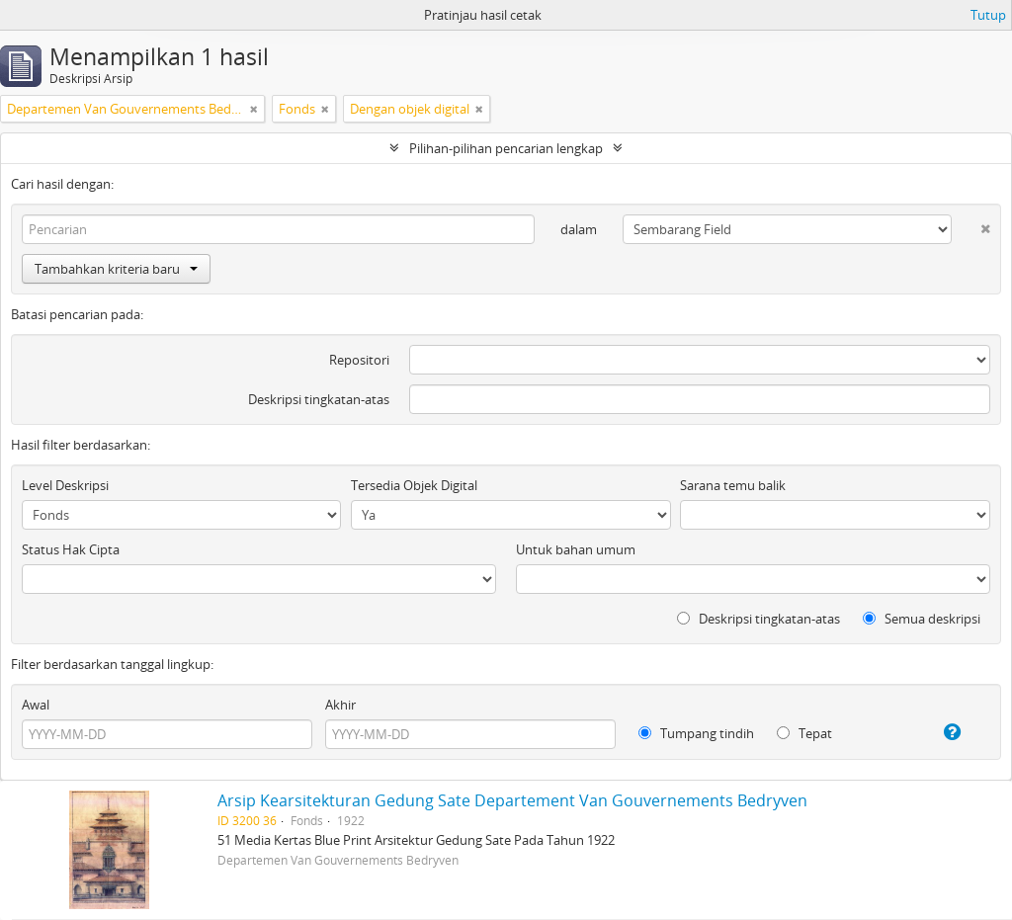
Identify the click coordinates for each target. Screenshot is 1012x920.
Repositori (359, 360)
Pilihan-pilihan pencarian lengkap (506, 148)
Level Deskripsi (65, 485)
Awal (35, 704)
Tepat (804, 733)
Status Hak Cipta (71, 549)
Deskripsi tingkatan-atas (318, 399)
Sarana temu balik (733, 485)
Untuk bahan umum (575, 549)
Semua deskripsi (921, 618)
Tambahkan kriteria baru (116, 269)
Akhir (340, 704)
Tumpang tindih (696, 733)
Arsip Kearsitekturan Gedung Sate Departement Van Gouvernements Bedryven (512, 800)
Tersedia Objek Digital (414, 485)
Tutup (988, 15)
